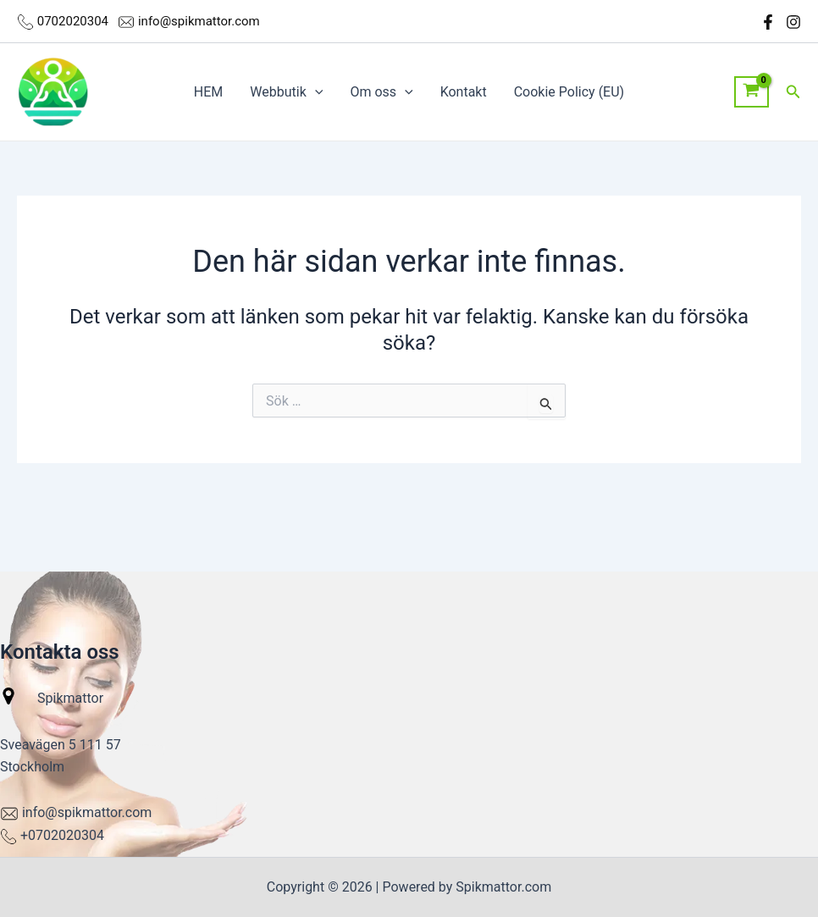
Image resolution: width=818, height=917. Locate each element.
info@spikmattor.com (199, 21)
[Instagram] (793, 22)
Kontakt (463, 92)
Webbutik (286, 92)
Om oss (381, 92)
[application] (315, 92)
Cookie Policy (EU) (569, 92)
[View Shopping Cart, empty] (751, 92)
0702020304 (74, 21)
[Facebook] (768, 22)
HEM (208, 92)
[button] (793, 91)
